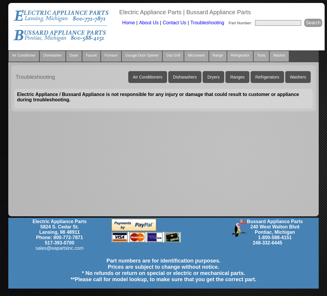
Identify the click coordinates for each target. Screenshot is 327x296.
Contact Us (174, 22)
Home (128, 22)
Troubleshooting (207, 22)
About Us (148, 22)
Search (313, 22)
